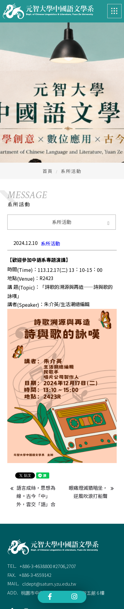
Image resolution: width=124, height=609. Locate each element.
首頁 (48, 170)
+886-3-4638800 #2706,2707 (47, 565)
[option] (62, 156)
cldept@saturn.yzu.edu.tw (49, 583)
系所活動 (50, 242)
